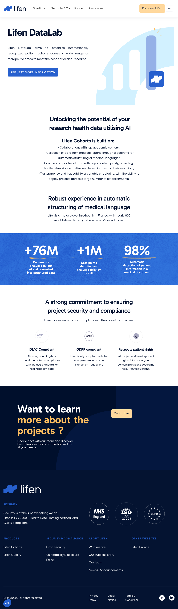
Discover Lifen (152, 8)
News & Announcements (106, 570)
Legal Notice (112, 597)
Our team (95, 562)
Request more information (32, 72)
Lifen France (140, 547)
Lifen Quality (12, 554)
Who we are (97, 547)
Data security (55, 547)
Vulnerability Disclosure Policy (62, 557)
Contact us (121, 413)
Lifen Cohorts (12, 547)
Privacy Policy (93, 597)
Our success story (101, 554)
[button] (39, 8)
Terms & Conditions (132, 597)
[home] (15, 8)
